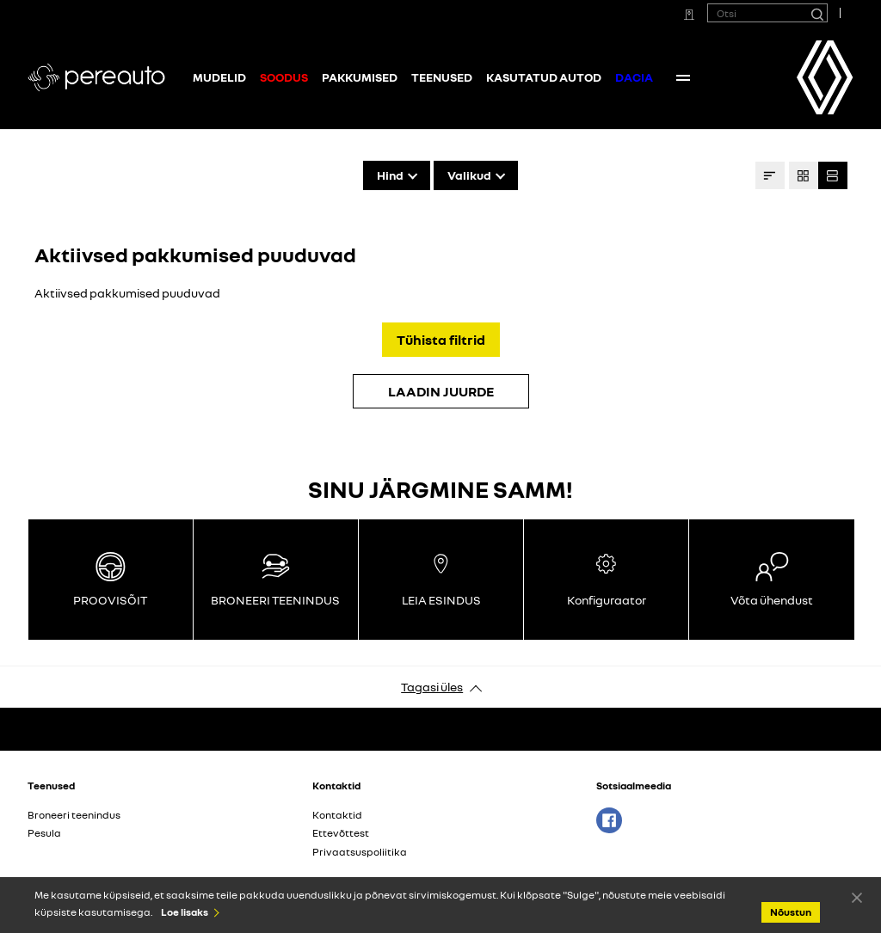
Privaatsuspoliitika (359, 851)
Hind (390, 175)
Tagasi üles (432, 686)
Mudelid (219, 77)
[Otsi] (816, 12)
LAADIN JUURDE (441, 391)
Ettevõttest (340, 832)
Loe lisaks (184, 911)
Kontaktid (700, 77)
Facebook (609, 820)
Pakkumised (359, 77)
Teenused (441, 77)
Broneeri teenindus (74, 814)
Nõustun (857, 897)
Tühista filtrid (441, 339)
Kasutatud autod (543, 77)
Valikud (469, 175)
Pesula (44, 832)
